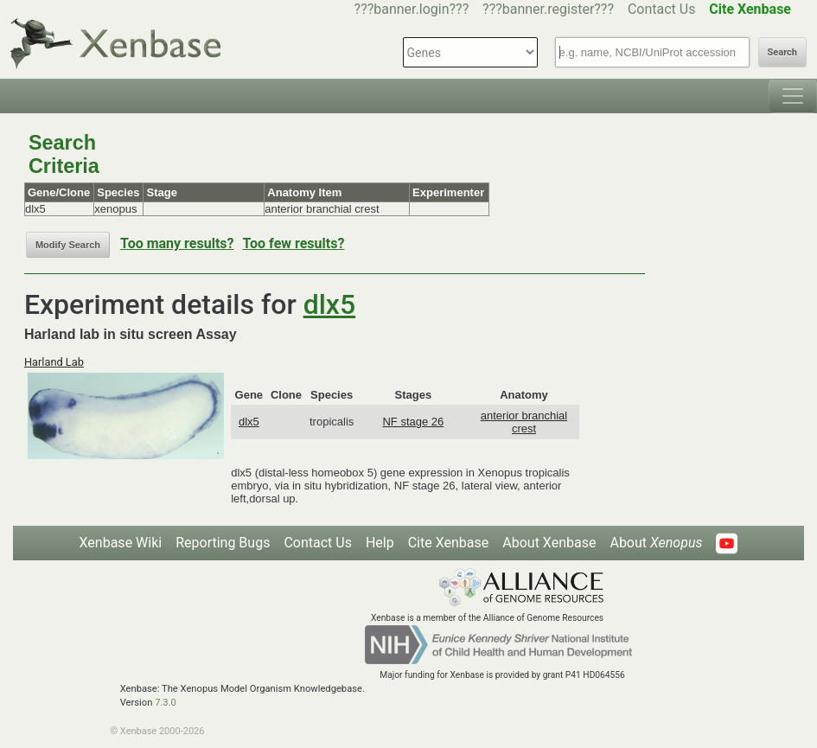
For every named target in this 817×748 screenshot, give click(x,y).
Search (782, 52)
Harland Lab (54, 361)
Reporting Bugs (223, 542)
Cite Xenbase (448, 542)
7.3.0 (165, 702)
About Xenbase (549, 542)
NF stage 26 (413, 421)
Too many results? (176, 243)
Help (380, 542)
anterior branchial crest (524, 422)
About (656, 542)
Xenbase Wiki (121, 542)
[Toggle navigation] (793, 96)
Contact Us (662, 9)
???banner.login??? (411, 9)
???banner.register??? (548, 9)
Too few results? (293, 243)
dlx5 (329, 304)
